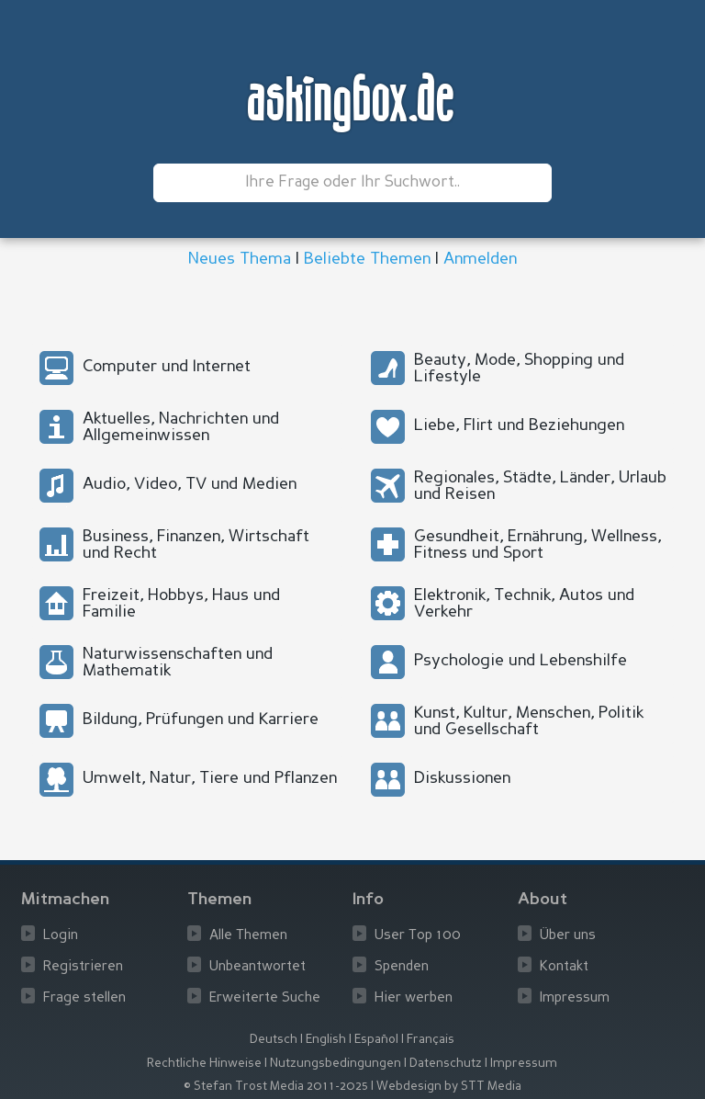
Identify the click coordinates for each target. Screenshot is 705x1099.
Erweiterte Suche (264, 998)
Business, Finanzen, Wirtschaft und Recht (196, 544)
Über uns (568, 936)
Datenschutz (445, 1064)
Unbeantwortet (257, 967)
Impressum (575, 998)
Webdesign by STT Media (448, 1087)
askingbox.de (352, 102)
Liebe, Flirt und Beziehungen (519, 425)
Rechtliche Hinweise (204, 1064)
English (326, 1040)
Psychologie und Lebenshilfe (520, 660)
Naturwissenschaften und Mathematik (178, 662)
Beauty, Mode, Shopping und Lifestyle (519, 368)
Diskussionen (462, 778)
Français (430, 1040)
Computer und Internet (167, 366)
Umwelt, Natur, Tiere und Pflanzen (210, 778)
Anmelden (480, 259)
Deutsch (273, 1040)
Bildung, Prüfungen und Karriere (201, 719)
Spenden (402, 967)
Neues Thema (239, 259)
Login (60, 936)
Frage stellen (84, 998)
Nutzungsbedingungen (335, 1064)
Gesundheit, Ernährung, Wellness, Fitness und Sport (537, 544)
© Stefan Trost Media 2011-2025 (276, 1087)
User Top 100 (418, 936)
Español (376, 1040)
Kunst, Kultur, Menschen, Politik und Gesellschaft (528, 721)
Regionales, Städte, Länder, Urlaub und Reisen (540, 486)
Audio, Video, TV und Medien (190, 484)
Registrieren (83, 967)
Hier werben (414, 998)
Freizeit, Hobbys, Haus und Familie (181, 603)
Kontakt (564, 967)
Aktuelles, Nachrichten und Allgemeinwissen (181, 427)
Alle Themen (248, 936)
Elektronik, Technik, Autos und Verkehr (524, 603)
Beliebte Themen (367, 259)
